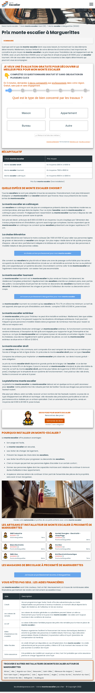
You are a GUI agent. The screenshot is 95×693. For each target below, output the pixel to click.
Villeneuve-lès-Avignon (63, 673)
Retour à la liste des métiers (47, 137)
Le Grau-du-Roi (65, 676)
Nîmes (6, 673)
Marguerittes (25, 676)
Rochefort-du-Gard (81, 676)
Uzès (34, 676)
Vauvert (78, 673)
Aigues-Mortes (43, 676)
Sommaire (9, 40)
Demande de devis (55, 422)
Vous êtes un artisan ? (84, 143)
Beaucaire (37, 673)
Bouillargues (39, 679)
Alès (12, 673)
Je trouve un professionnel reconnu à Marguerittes (47, 576)
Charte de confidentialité (52, 143)
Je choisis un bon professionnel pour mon (47, 255)
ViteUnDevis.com (74, 143)
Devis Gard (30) (33, 26)
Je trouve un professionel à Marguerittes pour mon (47, 298)
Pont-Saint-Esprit (10, 676)
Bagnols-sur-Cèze (24, 673)
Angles (54, 676)
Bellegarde (28, 679)
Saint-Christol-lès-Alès (13, 679)
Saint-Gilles (47, 673)
